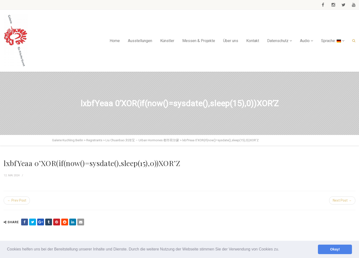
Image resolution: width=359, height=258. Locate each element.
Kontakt (252, 40)
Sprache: (331, 40)
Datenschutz (278, 40)
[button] (281, 249)
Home (115, 40)
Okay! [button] (335, 249)
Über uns (230, 40)
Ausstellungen (140, 40)
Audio (305, 40)
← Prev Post (16, 200)
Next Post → (342, 200)
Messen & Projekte (198, 40)
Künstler (167, 40)
